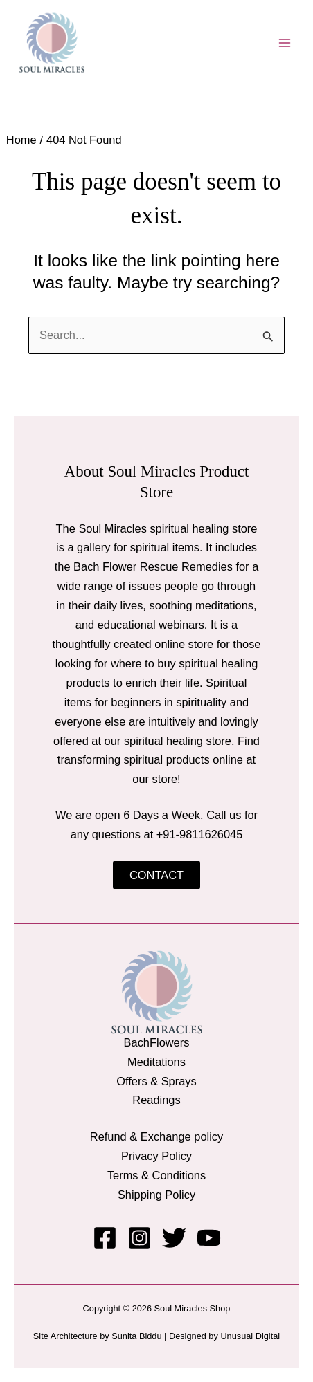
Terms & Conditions (156, 1175)
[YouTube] (208, 1237)
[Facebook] (104, 1237)
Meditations (156, 1062)
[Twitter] (174, 1237)
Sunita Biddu (136, 1336)
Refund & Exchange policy (156, 1136)
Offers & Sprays (156, 1081)
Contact (156, 875)
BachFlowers (157, 1042)
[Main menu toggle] (284, 43)
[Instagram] (139, 1237)
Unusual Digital (250, 1336)
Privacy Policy (156, 1156)
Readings (156, 1100)
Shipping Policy (156, 1194)
